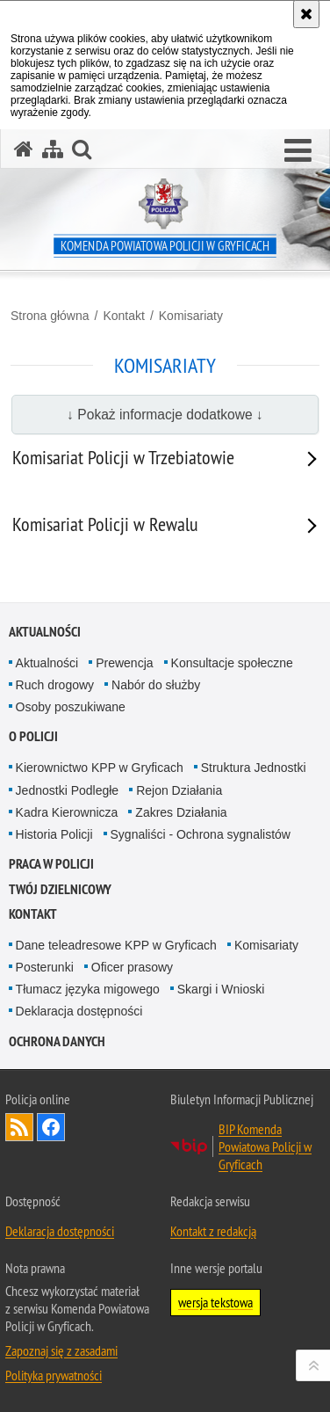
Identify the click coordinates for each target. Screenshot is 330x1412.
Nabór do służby (155, 685)
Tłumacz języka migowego (88, 989)
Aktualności (45, 631)
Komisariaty (191, 316)
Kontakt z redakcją (213, 1231)
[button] (298, 151)
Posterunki (45, 967)
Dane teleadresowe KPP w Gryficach (116, 945)
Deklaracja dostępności (79, 1011)
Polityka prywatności (53, 1375)
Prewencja (124, 663)
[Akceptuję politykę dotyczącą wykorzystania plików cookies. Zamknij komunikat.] (306, 14)
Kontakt (123, 316)
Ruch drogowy (55, 685)
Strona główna (50, 316)
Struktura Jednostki (253, 768)
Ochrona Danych (57, 1041)
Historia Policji (54, 834)
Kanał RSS (19, 1127)
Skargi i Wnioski (221, 989)
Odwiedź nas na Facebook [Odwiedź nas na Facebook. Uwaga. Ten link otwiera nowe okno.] (51, 1127)
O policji (33, 736)
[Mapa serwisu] (52, 149)
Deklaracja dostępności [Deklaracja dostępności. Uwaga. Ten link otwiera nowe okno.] (59, 1231)
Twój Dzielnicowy (60, 889)
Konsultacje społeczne (232, 663)
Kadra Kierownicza (67, 812)
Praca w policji (51, 864)
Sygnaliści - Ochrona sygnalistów (201, 834)
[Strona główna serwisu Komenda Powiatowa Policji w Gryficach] (23, 149)
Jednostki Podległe (67, 790)
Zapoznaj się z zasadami (61, 1350)
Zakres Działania (180, 812)
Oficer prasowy (132, 967)
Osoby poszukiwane (71, 707)
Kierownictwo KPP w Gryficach (99, 768)
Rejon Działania (179, 790)
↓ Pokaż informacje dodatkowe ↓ (165, 414)
